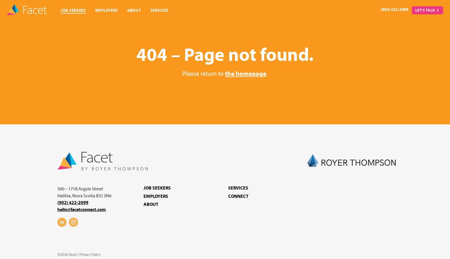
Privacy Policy (89, 254)
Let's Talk (425, 10)
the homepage (245, 74)
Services (159, 10)
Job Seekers (73, 10)
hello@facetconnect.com (81, 209)
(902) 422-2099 (394, 9)
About (134, 10)
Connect (238, 196)
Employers (106, 10)
